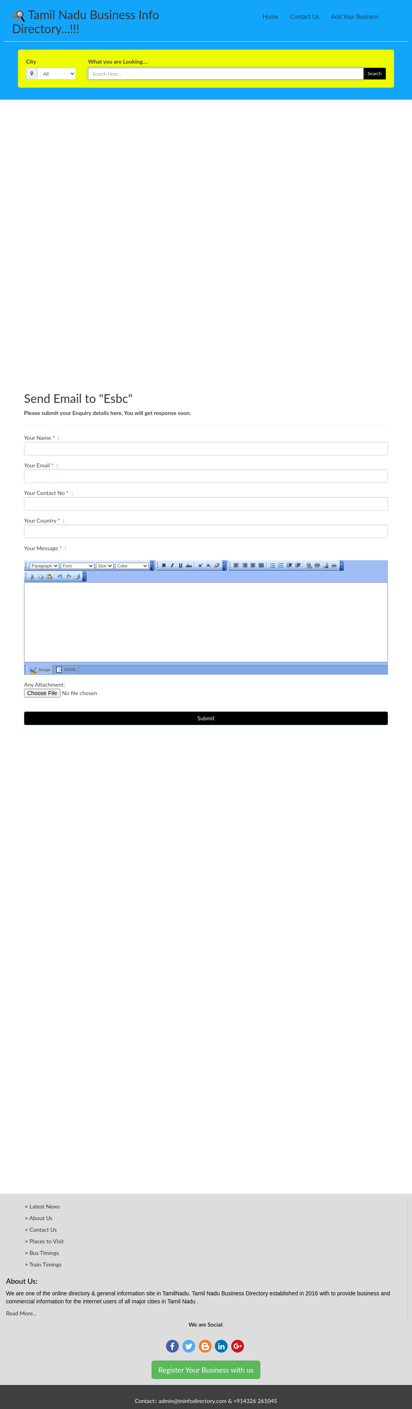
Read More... (21, 1313)
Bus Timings (44, 1252)
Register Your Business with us (206, 1369)
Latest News (45, 1206)
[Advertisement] (206, 122)
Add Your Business (355, 16)
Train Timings (45, 1264)
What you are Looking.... (118, 61)
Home (270, 16)
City (31, 61)
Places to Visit (47, 1241)
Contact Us (304, 16)
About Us (40, 1218)
